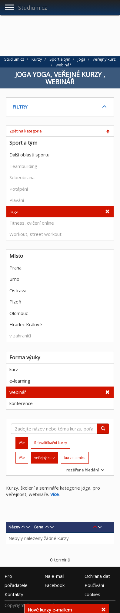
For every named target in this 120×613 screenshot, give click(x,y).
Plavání (16, 200)
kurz (13, 369)
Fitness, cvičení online (31, 223)
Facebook (55, 585)
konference (21, 403)
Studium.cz (32, 7)
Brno (14, 279)
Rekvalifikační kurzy (50, 442)
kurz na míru (74, 457)
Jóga (13, 211)
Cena (38, 527)
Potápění (18, 189)
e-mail (54, 576)
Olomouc (18, 313)
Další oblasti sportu (29, 155)
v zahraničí (20, 336)
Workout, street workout (35, 234)
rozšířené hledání (85, 470)
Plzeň (15, 302)
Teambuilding (23, 166)
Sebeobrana (22, 177)
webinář (17, 392)
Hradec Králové (25, 324)
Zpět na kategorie (25, 131)
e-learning (19, 381)
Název (14, 527)
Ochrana (97, 576)
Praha (15, 268)
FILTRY (20, 107)
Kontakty (14, 594)
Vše (22, 457)
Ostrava (17, 290)
